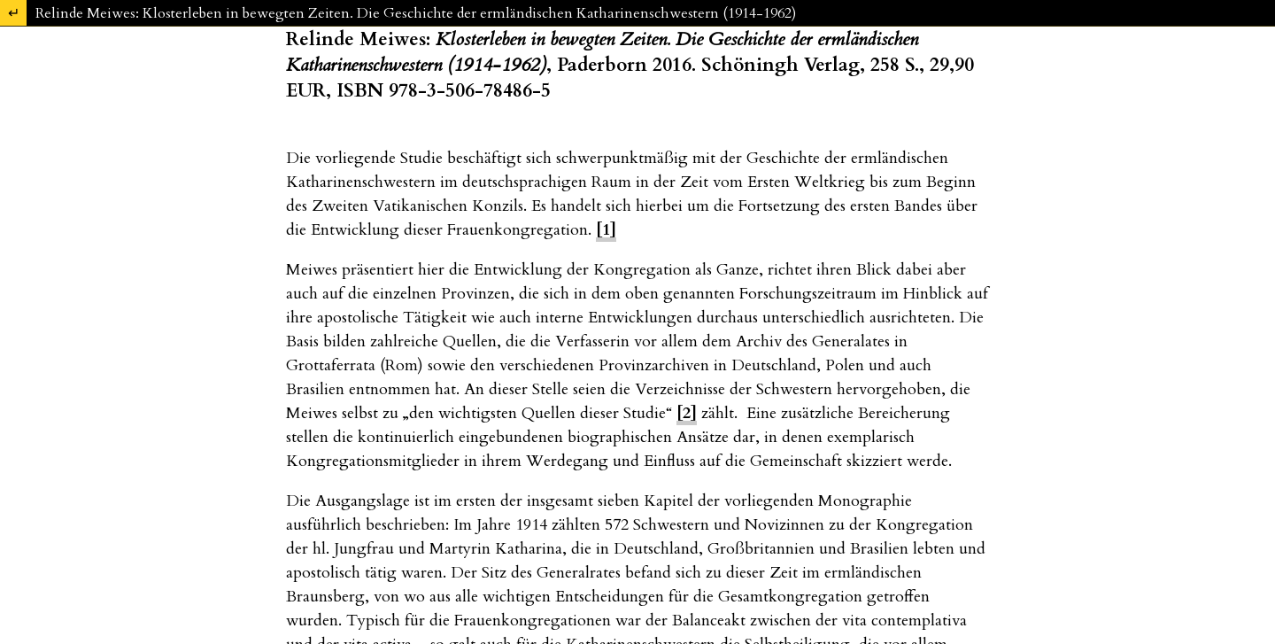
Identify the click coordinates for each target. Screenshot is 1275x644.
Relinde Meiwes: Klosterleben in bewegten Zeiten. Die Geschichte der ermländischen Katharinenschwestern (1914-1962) (415, 13)
